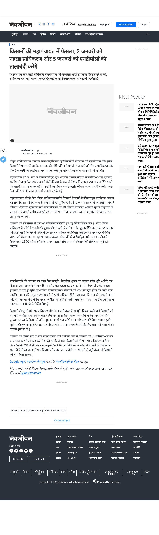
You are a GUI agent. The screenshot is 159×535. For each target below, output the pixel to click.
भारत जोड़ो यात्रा (95, 458)
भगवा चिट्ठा (137, 436)
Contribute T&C (132, 472)
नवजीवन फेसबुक (36, 361)
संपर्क (63, 471)
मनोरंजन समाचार (140, 442)
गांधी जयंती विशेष (118, 442)
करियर (72, 471)
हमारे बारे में (14, 472)
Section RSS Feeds (111, 472)
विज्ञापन (26, 471)
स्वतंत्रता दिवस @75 (119, 453)
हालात (12, 44)
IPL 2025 (71, 458)
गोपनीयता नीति (39, 472)
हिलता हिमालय (117, 436)
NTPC (23, 410)
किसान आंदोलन (117, 458)
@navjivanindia (31, 373)
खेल (90, 436)
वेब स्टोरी (136, 458)
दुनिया (58, 453)
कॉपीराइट (53, 471)
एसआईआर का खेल (75, 447)
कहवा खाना (116, 447)
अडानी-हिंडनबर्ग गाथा (97, 442)
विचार (58, 458)
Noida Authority (35, 410)
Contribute (39, 459)
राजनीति (136, 447)
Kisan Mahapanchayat (55, 410)
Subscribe (18, 459)
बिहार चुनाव (72, 453)
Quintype (115, 482)
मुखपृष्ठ (58, 436)
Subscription (125, 24)
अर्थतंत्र (136, 453)
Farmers (15, 410)
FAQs (147, 471)
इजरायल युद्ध (94, 447)
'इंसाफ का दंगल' (95, 453)
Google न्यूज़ (17, 361)
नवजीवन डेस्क (27, 150)
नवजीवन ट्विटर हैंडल (67, 361)
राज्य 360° (71, 436)
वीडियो (70, 442)
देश (57, 447)
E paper (104, 24)
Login (144, 24)
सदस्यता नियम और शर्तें (88, 472)
